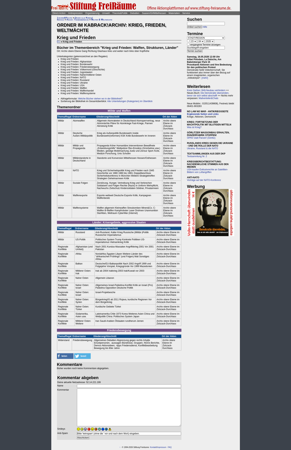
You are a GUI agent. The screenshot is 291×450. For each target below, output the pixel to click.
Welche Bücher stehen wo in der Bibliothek (99, 98)
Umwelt (106, 13)
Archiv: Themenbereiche (77, 19)
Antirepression (75, 13)
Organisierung (92, 13)
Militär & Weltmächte (101, 19)
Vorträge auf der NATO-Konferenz (204, 180)
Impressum (161, 447)
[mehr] (205, 78)
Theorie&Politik (119, 13)
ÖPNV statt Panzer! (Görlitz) (201, 138)
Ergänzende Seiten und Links (203, 114)
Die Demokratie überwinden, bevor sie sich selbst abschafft (208, 94)
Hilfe (205, 27)
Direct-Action (59, 13)
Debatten (134, 13)
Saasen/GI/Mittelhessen (154, 13)
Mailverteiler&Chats (208, 98)
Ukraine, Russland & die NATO (202, 148)
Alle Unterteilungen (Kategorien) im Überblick (129, 101)
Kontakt (153, 447)
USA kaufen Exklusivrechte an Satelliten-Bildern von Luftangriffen (207, 171)
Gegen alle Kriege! (84, 17)
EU (58, 41)
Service (186, 13)
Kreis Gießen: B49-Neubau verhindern (206, 90)
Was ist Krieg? (194, 127)
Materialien (174, 13)
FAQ (170, 447)
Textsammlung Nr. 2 (197, 156)
